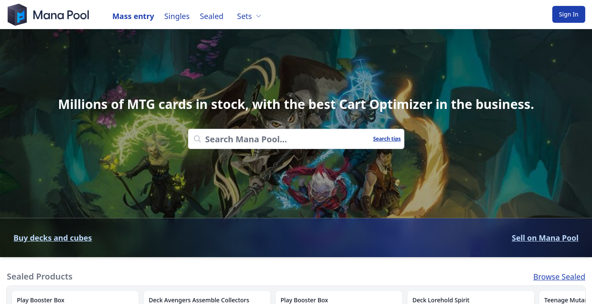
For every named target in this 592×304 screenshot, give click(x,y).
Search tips (387, 139)
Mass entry (133, 16)
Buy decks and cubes (53, 238)
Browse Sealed (559, 276)
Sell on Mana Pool (545, 238)
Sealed (212, 16)
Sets (249, 16)
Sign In (568, 14)
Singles (177, 16)
